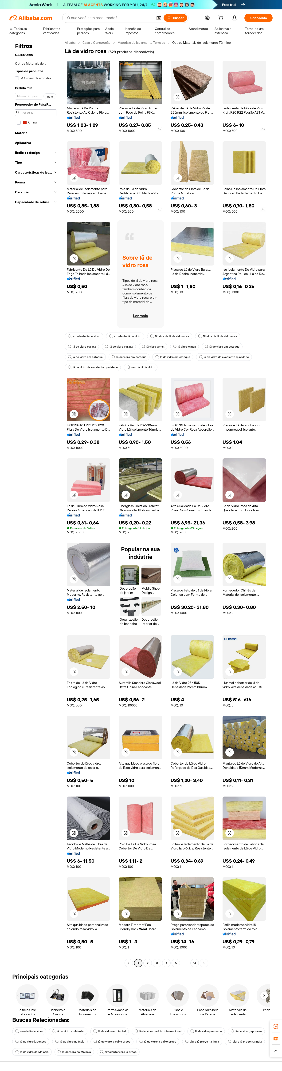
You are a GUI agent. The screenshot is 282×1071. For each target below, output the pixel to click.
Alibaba (70, 42)
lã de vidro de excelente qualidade (224, 357)
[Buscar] (175, 18)
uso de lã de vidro (140, 367)
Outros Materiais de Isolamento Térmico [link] (201, 42)
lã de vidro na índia (70, 1041)
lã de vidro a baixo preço (112, 1041)
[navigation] (35, 503)
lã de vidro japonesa (246, 1031)
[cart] (221, 18)
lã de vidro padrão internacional (158, 1031)
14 (194, 963)
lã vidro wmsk (153, 347)
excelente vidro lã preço (118, 1052)
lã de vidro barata (82, 347)
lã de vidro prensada (206, 1031)
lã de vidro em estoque (222, 347)
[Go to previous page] (129, 963)
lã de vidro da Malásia (32, 1052)
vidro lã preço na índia (202, 1041)
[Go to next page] (204, 963)
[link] (276, 1026)
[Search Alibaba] (109, 17)
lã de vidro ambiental (68, 1031)
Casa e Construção (96, 42)
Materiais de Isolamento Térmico (141, 42)
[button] (159, 18)
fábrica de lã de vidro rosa (169, 336)
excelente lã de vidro (84, 336)
